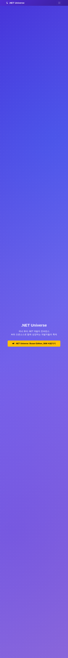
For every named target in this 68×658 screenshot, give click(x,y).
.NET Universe (15, 3)
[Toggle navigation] (59, 3)
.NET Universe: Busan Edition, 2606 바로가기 (34, 343)
